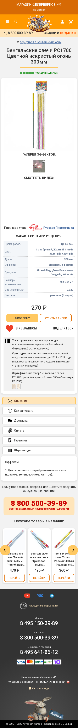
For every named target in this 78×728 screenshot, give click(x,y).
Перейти (15, 577)
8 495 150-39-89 (39, 623)
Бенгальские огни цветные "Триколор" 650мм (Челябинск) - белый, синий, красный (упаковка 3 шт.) (39, 559)
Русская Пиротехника (58, 227)
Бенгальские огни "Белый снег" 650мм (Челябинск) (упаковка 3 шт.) (14, 559)
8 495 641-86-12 (39, 652)
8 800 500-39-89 (39, 505)
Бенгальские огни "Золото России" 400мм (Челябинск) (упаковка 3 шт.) (64, 559)
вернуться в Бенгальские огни (40, 42)
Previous (5, 550)
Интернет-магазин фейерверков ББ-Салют (47, 724)
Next (73, 550)
